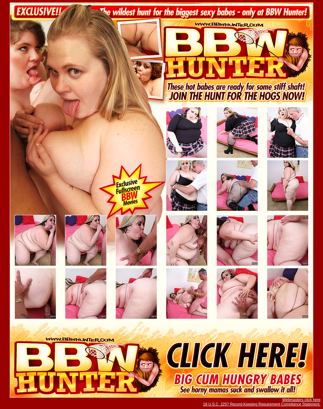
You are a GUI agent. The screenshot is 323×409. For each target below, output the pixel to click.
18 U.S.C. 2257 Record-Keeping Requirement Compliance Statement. (261, 404)
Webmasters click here (301, 400)
